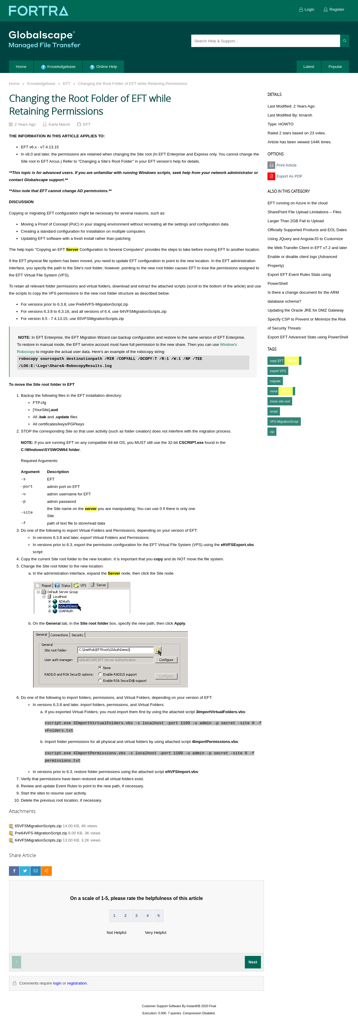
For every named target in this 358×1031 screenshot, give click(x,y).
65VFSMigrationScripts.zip (38, 826)
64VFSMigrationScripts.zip (38, 840)
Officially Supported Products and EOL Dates (307, 230)
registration (77, 983)
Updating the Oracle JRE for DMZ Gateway (305, 310)
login (57, 983)
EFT (66, 83)
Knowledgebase (41, 83)
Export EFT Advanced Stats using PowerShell (307, 337)
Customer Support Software (161, 1006)
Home (14, 83)
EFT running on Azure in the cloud (297, 203)
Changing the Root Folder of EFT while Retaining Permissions (132, 83)
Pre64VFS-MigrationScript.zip (41, 833)
